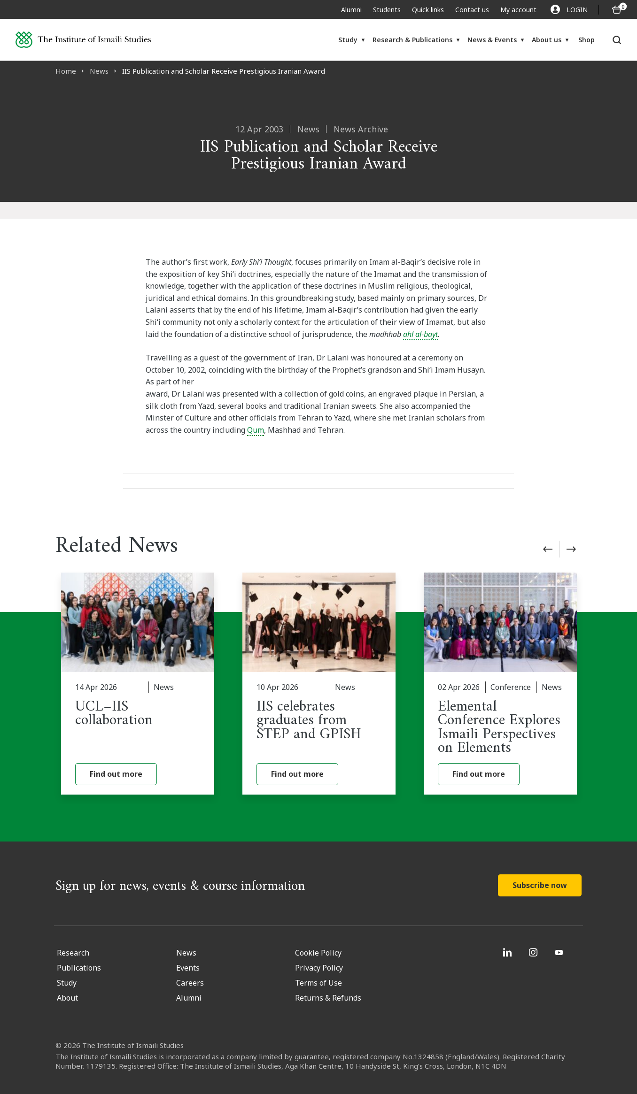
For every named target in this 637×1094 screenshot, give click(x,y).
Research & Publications (412, 39)
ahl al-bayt (420, 334)
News (99, 71)
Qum (255, 430)
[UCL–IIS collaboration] (137, 683)
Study (347, 39)
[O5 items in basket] (616, 10)
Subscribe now (540, 885)
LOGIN (569, 9)
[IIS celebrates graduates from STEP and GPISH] (319, 683)
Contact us (472, 9)
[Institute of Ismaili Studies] (83, 39)
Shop (586, 39)
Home (65, 71)
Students (387, 9)
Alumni (351, 9)
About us (546, 39)
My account (518, 9)
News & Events (492, 39)
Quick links (428, 9)
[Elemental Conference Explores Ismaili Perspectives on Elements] (500, 683)
